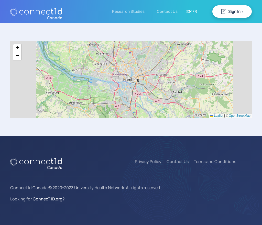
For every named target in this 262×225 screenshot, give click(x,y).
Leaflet (216, 115)
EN (189, 11)
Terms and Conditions (215, 161)
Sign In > (232, 11)
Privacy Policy (148, 161)
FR (194, 11)
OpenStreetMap (239, 115)
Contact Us (167, 11)
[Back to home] (36, 11)
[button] (17, 48)
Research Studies (128, 11)
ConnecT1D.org (47, 199)
